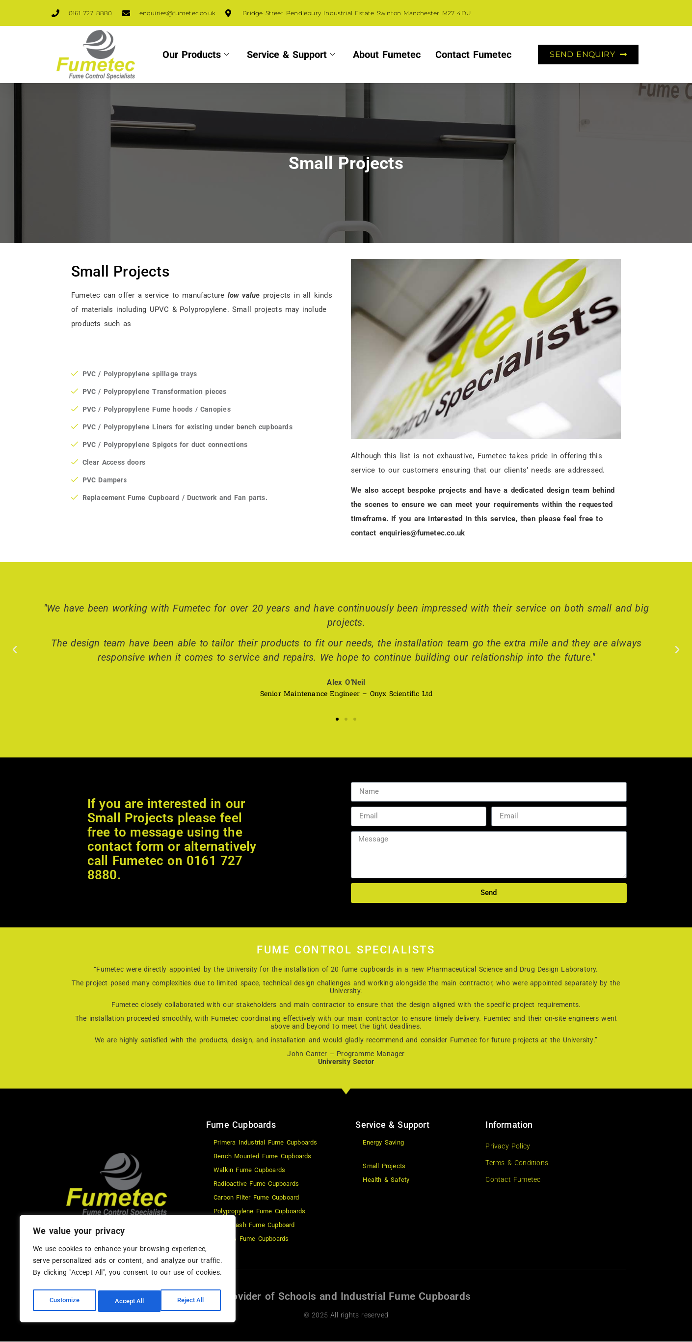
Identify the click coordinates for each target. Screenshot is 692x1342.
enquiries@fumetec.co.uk (422, 533)
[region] (128, 1270)
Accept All (192, 1301)
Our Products (195, 55)
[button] (15, 650)
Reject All (129, 1301)
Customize (64, 1301)
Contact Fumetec (473, 54)
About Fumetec (387, 54)
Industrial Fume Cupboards (406, 1296)
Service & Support (291, 55)
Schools (297, 1296)
